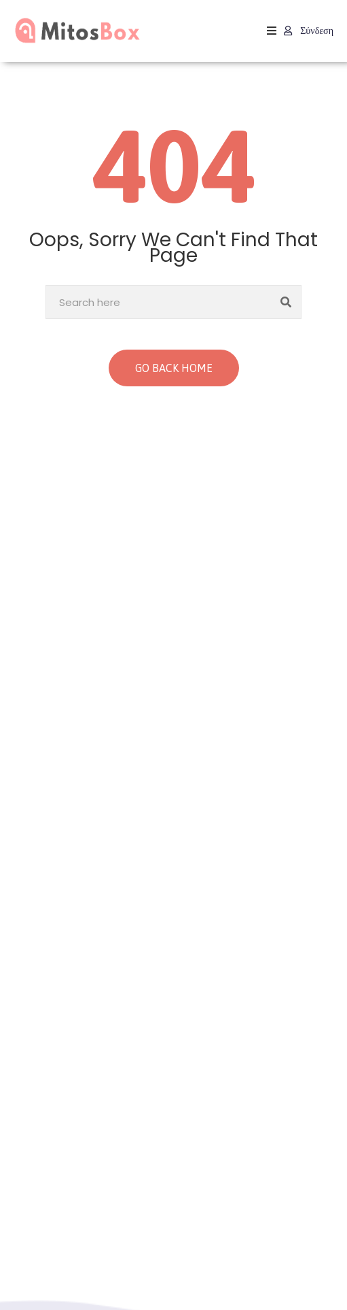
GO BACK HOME (174, 368)
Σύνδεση (308, 30)
